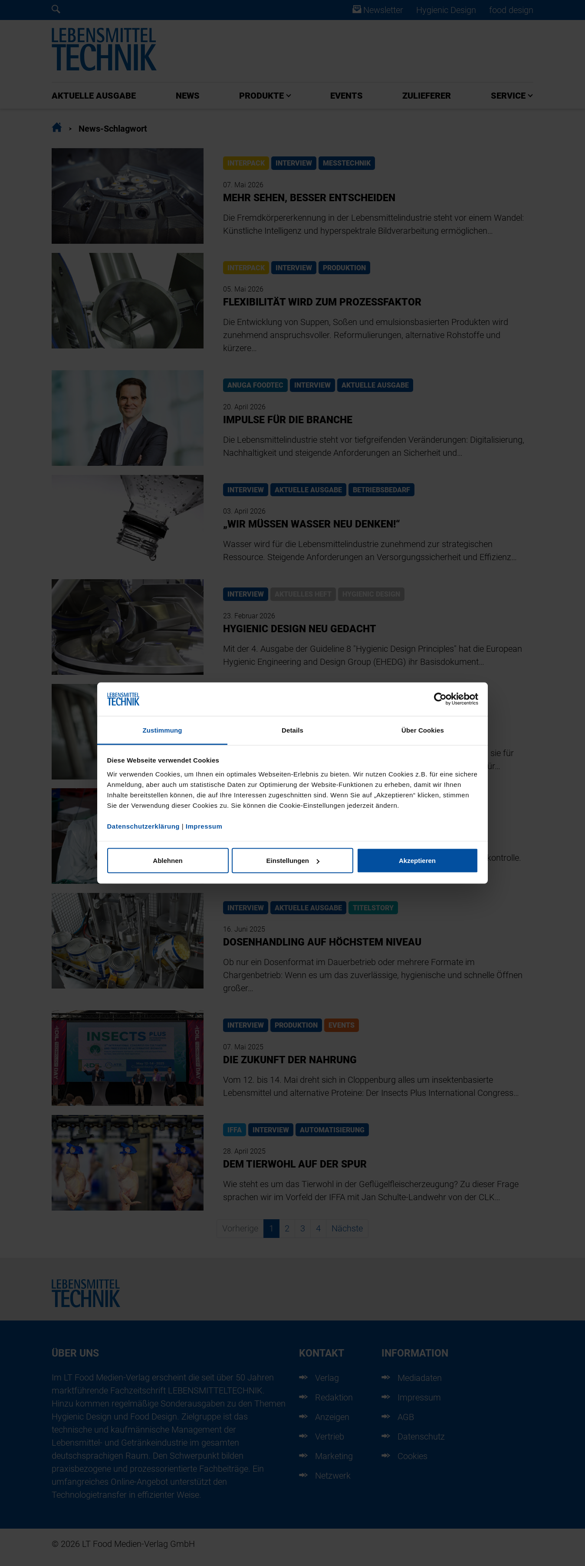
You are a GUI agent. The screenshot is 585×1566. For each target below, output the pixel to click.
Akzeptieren (417, 860)
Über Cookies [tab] (422, 729)
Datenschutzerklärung (143, 825)
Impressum (204, 825)
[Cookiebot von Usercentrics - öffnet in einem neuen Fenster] (440, 699)
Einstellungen (292, 860)
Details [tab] (292, 729)
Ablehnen (167, 860)
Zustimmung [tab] (162, 729)
